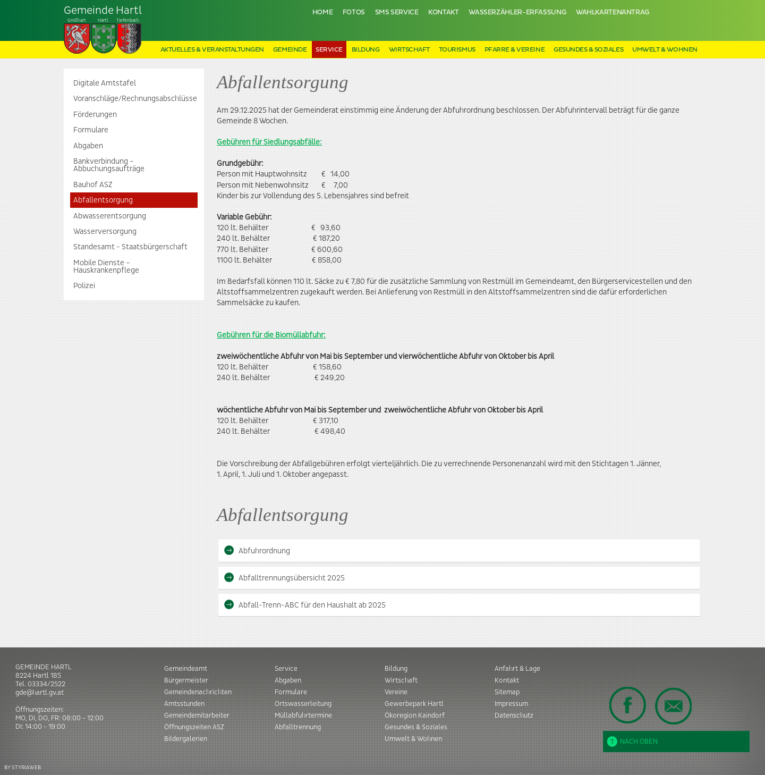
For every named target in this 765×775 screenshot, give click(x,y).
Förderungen (95, 115)
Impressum (511, 704)
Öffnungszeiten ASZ (194, 727)
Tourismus (457, 50)
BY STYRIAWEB (22, 767)
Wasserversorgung (105, 232)
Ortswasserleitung (303, 704)
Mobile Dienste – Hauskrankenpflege (106, 266)
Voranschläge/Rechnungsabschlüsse (135, 99)
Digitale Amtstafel (104, 83)
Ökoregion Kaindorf (415, 715)
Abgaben (88, 146)
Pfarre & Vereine (514, 50)
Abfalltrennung (298, 727)
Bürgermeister (186, 680)
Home (322, 12)
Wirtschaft (409, 50)
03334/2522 (46, 684)
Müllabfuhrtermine (303, 715)
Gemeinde (290, 50)
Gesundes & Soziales (588, 50)
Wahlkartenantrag (612, 12)
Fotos (354, 12)
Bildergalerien (185, 739)
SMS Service (397, 12)
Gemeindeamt (185, 668)
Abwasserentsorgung (109, 216)
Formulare (90, 130)
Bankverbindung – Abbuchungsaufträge (108, 165)
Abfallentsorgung (103, 200)
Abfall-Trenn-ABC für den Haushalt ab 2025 (305, 604)
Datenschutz (514, 715)
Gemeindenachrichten (198, 692)
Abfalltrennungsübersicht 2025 (284, 577)
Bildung (366, 50)
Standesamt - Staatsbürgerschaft (130, 247)
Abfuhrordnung (257, 550)
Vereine (396, 692)
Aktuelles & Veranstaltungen (212, 50)
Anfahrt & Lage (517, 668)
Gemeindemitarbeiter (197, 715)
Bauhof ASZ (92, 185)
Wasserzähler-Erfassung (517, 12)
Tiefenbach (103, 29)
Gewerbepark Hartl (414, 704)
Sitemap (507, 692)
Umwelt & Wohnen (665, 50)
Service (329, 50)
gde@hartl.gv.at (39, 692)
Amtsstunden (184, 704)
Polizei (84, 286)
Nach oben (632, 741)
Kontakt (443, 12)
